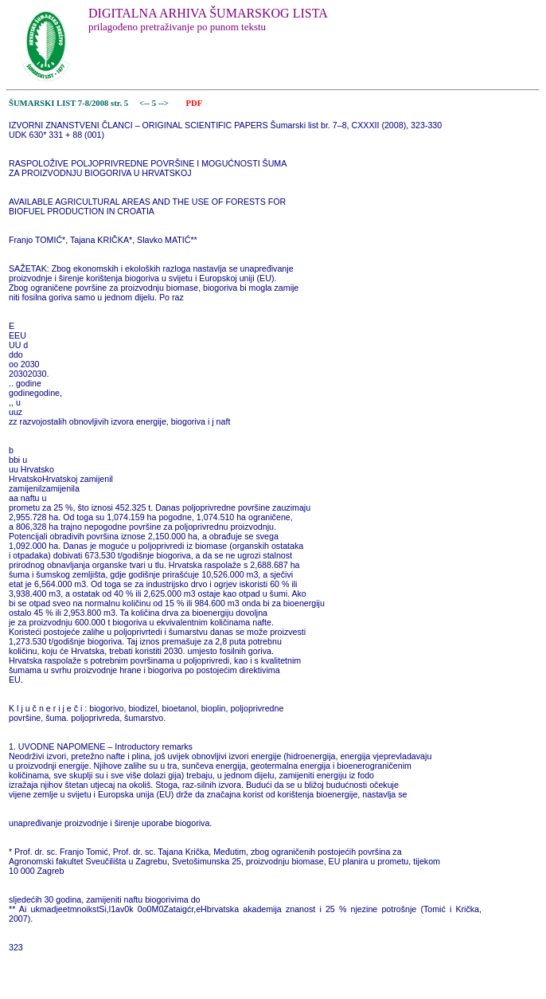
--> (164, 103)
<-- (144, 103)
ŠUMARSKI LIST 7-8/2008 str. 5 (68, 103)
